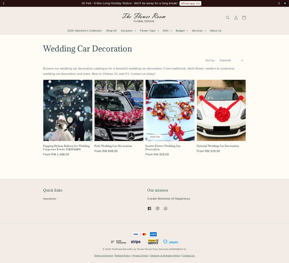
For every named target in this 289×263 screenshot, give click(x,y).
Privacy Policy (141, 255)
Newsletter (50, 198)
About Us (216, 30)
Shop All (111, 30)
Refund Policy (122, 255)
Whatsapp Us (190, 3)
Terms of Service (103, 255)
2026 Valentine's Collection (84, 30)
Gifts (166, 30)
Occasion (127, 30)
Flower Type (148, 30)
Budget (180, 30)
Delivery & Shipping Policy (165, 255)
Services (197, 30)
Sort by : (211, 60)
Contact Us (188, 255)
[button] (228, 18)
